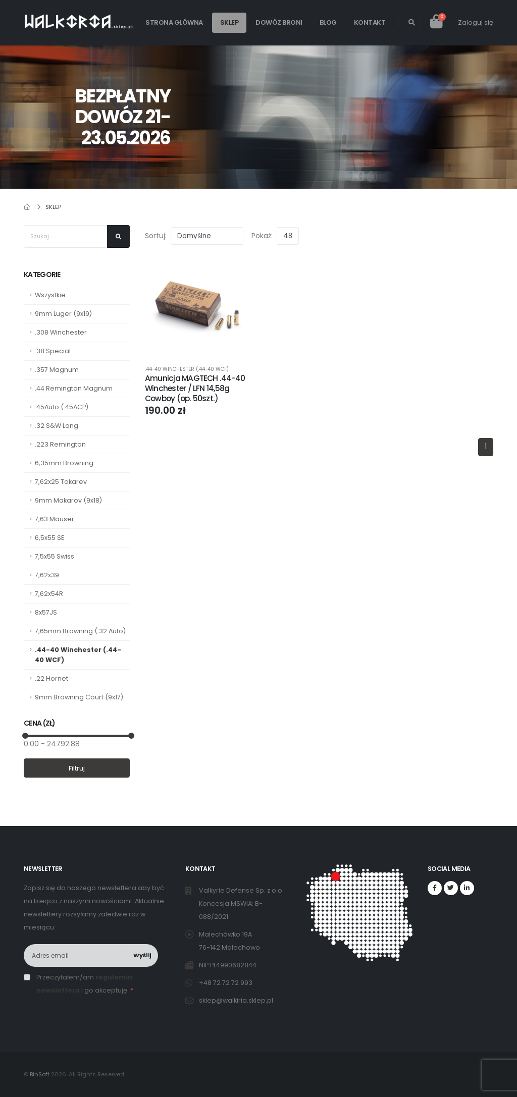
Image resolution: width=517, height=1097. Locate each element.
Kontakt (370, 22)
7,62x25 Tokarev (61, 481)
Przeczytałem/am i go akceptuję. (84, 984)
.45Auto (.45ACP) (61, 407)
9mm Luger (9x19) (63, 313)
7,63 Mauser (54, 519)
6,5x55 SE (49, 537)
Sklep (229, 22)
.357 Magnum (57, 369)
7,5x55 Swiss (54, 556)
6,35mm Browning (64, 463)
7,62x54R (49, 593)
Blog (328, 22)
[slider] (25, 736)
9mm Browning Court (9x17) (79, 697)
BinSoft (39, 1074)
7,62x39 (47, 575)
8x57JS (46, 612)
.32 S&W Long (56, 425)
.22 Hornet (51, 678)
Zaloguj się (475, 22)
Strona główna (174, 22)
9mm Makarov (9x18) (68, 500)
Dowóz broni (278, 22)
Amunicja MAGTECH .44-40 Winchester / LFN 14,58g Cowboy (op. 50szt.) (195, 388)
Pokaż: (262, 236)
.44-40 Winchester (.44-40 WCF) (78, 654)
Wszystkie (50, 295)
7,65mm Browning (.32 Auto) (80, 631)
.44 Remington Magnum (74, 388)
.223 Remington (60, 444)
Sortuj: (156, 236)
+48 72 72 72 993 (226, 982)
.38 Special (53, 351)
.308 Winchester (61, 332)
